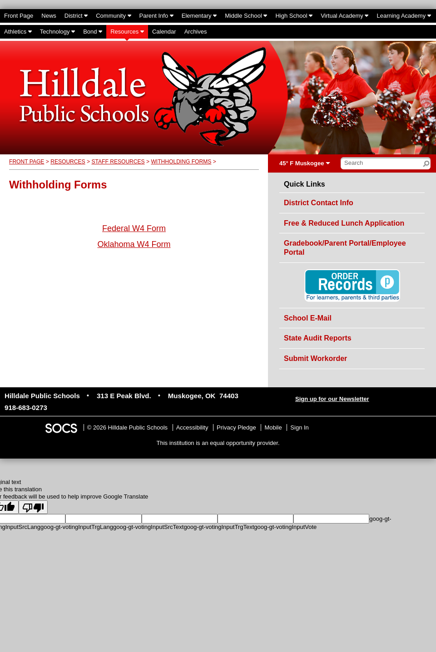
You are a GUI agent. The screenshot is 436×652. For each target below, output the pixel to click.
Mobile (273, 427)
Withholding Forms (181, 161)
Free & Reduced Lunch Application (344, 223)
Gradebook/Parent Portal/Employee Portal (345, 247)
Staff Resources (117, 161)
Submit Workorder (315, 358)
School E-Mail (308, 318)
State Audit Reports (318, 338)
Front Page (26, 161)
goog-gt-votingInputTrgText (218, 527)
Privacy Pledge (236, 427)
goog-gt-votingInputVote (285, 527)
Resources (67, 161)
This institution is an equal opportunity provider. (218, 443)
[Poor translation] (33, 507)
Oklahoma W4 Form (133, 244)
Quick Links (304, 184)
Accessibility (192, 427)
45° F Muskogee (301, 163)
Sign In (299, 427)
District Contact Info (318, 203)
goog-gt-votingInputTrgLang (76, 527)
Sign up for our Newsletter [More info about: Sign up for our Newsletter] (332, 398)
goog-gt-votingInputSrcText (148, 527)
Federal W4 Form (134, 228)
